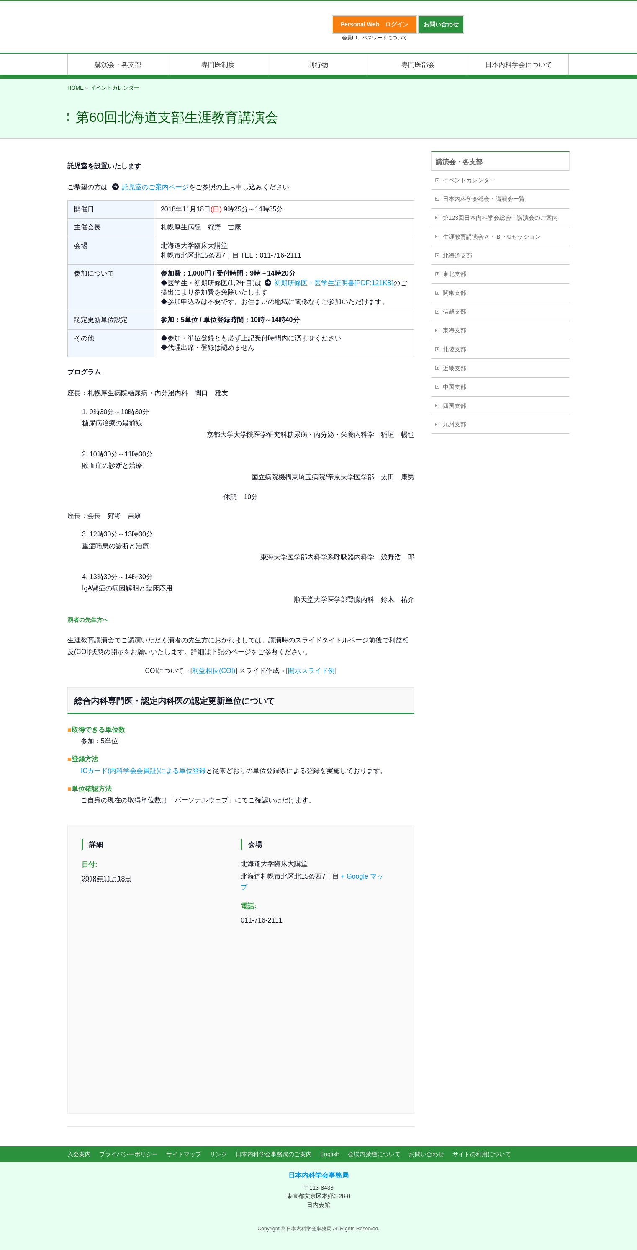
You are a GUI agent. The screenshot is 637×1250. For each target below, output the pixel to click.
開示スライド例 (311, 670)
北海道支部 (457, 255)
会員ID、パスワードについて (374, 38)
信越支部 (454, 311)
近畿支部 (454, 368)
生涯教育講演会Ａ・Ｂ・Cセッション (492, 236)
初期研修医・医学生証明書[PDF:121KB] (333, 282)
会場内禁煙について (374, 1154)
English (329, 1154)
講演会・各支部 (459, 161)
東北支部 (454, 274)
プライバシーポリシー (128, 1154)
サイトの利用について (481, 1154)
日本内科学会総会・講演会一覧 (484, 199)
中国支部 (454, 387)
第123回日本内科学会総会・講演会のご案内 (500, 217)
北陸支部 (454, 349)
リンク (218, 1154)
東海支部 (454, 330)
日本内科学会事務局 (318, 1175)
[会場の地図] (241, 1021)
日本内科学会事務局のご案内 (274, 1154)
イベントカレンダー (469, 180)
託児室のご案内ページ (155, 187)
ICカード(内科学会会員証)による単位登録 (143, 770)
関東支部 (454, 292)
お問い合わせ (426, 1154)
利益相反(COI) (213, 670)
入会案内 (79, 1154)
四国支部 (454, 405)
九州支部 (454, 424)
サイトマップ (183, 1154)
